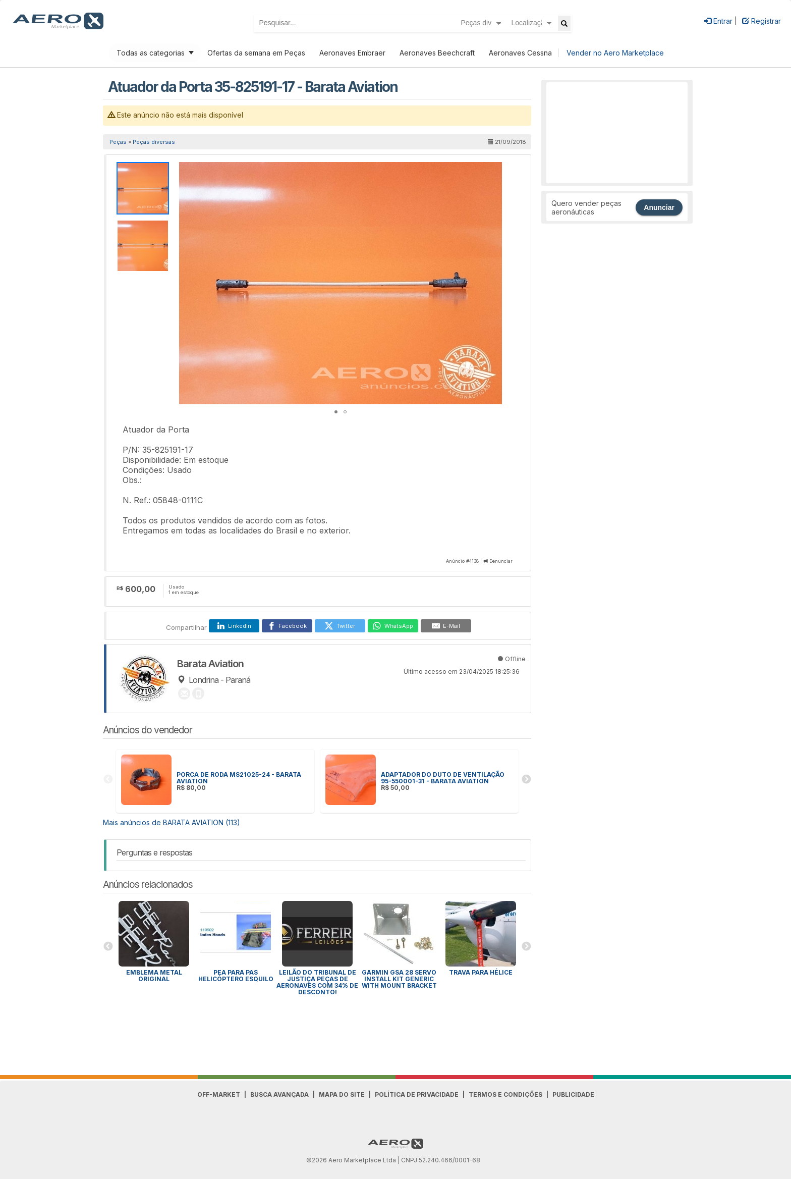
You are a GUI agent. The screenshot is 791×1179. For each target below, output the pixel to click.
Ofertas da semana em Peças (256, 52)
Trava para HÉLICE (481, 972)
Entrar (718, 21)
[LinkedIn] (234, 625)
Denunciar (501, 561)
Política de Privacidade (417, 1094)
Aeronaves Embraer (352, 52)
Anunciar (659, 207)
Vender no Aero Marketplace (615, 52)
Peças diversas (154, 141)
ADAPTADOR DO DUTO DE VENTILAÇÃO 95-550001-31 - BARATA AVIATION (442, 778)
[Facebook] (287, 625)
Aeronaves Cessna (520, 52)
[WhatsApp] (393, 625)
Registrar (761, 21)
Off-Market (218, 1094)
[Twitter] (340, 625)
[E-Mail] (446, 625)
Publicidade (573, 1094)
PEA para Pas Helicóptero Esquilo (235, 975)
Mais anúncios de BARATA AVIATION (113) (171, 822)
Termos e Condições (505, 1094)
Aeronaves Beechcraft (437, 52)
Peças (118, 141)
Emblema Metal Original (154, 975)
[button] (493, 171)
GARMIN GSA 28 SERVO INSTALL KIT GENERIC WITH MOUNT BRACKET (399, 979)
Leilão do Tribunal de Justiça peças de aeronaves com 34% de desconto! (317, 982)
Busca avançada (279, 1094)
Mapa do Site (342, 1094)
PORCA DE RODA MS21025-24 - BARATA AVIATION (239, 778)
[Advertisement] (617, 132)
